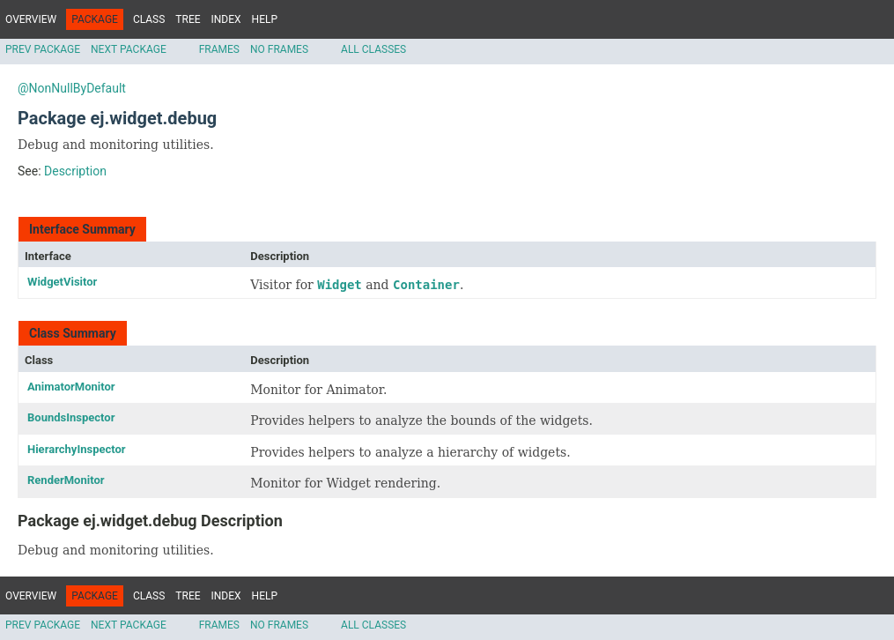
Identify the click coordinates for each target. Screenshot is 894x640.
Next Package (128, 49)
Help (264, 19)
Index (226, 19)
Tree (187, 19)
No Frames (279, 49)
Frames (219, 49)
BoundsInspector (71, 417)
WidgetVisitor (62, 281)
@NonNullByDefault (72, 88)
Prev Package (42, 49)
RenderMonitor (66, 480)
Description (75, 171)
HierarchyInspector (76, 449)
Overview (30, 19)
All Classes (373, 49)
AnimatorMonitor (71, 386)
